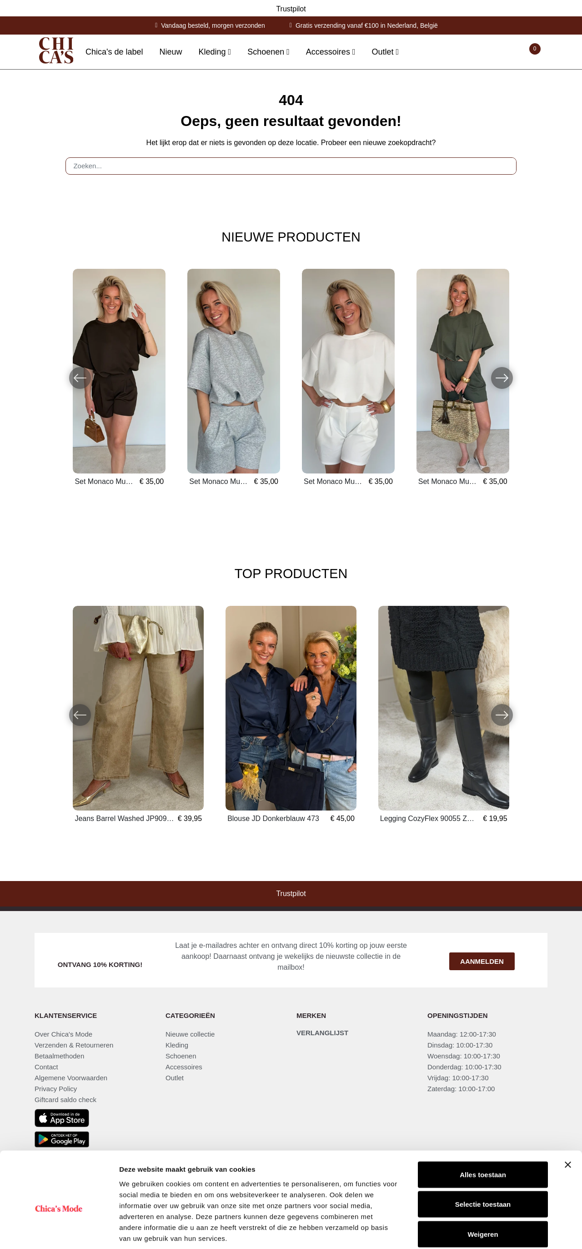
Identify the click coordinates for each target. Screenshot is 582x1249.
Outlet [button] (383, 51)
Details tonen (491, 1231)
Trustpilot (291, 9)
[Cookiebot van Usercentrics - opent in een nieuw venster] (59, 1231)
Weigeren (482, 1189)
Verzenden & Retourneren (74, 1045)
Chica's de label (114, 51)
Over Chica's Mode (63, 1034)
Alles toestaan (483, 1129)
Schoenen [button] (266, 51)
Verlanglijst (322, 1033)
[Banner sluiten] (568, 1120)
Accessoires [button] (329, 51)
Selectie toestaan (483, 1159)
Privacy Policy (56, 1089)
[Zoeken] (505, 166)
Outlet (175, 1078)
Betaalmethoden (59, 1056)
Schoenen (181, 1056)
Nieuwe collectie (190, 1034)
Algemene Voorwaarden (71, 1078)
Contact (46, 1067)
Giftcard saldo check (65, 1099)
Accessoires (184, 1067)
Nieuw (171, 51)
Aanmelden (482, 961)
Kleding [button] (213, 51)
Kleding (177, 1045)
